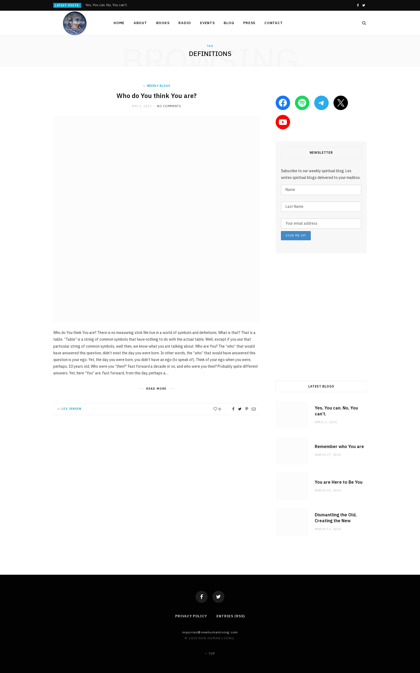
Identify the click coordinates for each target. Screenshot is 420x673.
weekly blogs (158, 86)
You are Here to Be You (338, 482)
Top (210, 654)
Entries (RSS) (230, 616)
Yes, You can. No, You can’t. (106, 5)
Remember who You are (339, 446)
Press (249, 23)
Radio (184, 23)
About (140, 23)
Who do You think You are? (156, 95)
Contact (273, 23)
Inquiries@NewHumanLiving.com (210, 632)
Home (119, 23)
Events (207, 23)
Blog (229, 23)
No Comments (169, 106)
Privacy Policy (191, 616)
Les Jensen (71, 409)
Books (163, 23)
